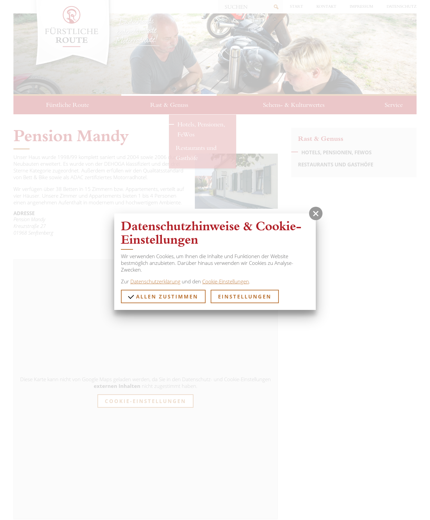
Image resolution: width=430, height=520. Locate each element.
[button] (315, 213)
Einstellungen (244, 296)
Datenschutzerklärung (155, 281)
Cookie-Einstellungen (225, 281)
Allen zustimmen (163, 296)
